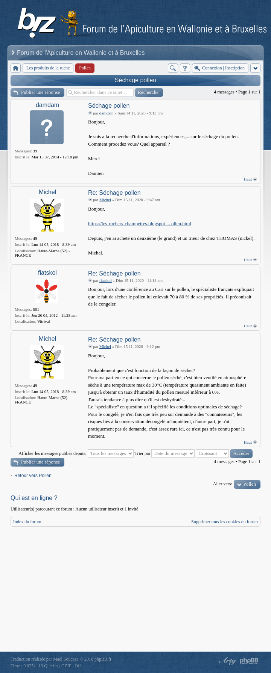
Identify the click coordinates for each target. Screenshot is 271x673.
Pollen (250, 484)
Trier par (165, 453)
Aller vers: (222, 483)
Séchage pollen (135, 80)
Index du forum (27, 521)
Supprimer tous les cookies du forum (224, 521)
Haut (248, 179)
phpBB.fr (102, 658)
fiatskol (47, 273)
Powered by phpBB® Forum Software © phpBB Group (249, 660)
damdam (47, 105)
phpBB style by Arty (226, 660)
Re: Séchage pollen (114, 193)
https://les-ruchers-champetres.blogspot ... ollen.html (139, 223)
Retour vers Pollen (33, 475)
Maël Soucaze (66, 658)
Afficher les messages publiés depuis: (75, 453)
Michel (47, 192)
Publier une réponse (40, 92)
